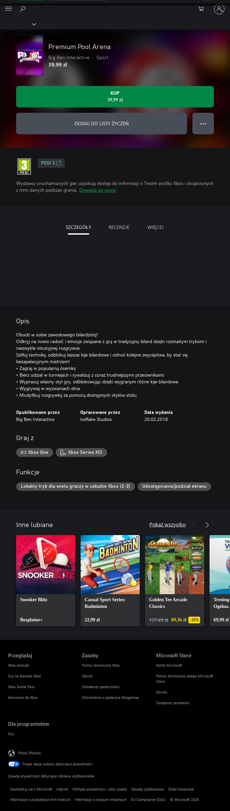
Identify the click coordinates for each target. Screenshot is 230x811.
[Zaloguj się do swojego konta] (219, 9)
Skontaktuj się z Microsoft (31, 789)
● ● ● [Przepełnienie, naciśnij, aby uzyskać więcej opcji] (203, 123)
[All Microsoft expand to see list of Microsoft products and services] (8, 9)
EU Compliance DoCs (148, 799)
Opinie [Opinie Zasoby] (87, 676)
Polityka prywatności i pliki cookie (100, 789)
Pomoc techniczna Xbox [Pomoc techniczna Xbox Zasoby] (101, 665)
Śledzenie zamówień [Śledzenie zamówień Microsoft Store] (172, 703)
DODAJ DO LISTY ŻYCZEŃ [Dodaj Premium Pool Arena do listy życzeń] (102, 123)
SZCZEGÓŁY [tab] (78, 227)
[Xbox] (17, 24)
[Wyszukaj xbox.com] (23, 8)
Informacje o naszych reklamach (101, 799)
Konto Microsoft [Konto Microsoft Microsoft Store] (169, 665)
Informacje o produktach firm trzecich (40, 799)
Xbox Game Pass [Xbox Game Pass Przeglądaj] (21, 686)
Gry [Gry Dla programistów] (11, 733)
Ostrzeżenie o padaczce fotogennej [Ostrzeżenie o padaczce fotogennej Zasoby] (110, 697)
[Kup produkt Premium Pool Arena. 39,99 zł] (115, 96)
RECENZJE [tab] (119, 227)
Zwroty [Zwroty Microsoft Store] (161, 692)
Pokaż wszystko (167, 524)
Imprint (62, 789)
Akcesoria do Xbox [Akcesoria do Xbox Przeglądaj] (23, 697)
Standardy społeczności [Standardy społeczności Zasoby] (101, 686)
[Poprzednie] (193, 525)
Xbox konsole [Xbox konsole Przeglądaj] (18, 665)
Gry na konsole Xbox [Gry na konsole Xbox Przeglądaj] (24, 676)
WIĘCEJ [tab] (155, 227)
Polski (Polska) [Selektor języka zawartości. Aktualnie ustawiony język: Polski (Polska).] (29, 753)
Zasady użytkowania (147, 789)
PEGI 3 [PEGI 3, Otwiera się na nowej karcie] (51, 163)
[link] (45, 580)
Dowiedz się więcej (97, 190)
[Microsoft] (114, 5)
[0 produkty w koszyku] (203, 9)
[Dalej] (207, 525)
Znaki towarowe (181, 789)
